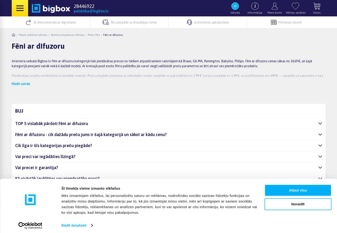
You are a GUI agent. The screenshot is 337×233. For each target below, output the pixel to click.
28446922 (84, 6)
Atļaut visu (298, 189)
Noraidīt (298, 202)
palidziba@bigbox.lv (91, 11)
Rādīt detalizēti (73, 224)
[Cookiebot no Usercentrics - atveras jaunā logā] (30, 223)
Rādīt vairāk (21, 84)
